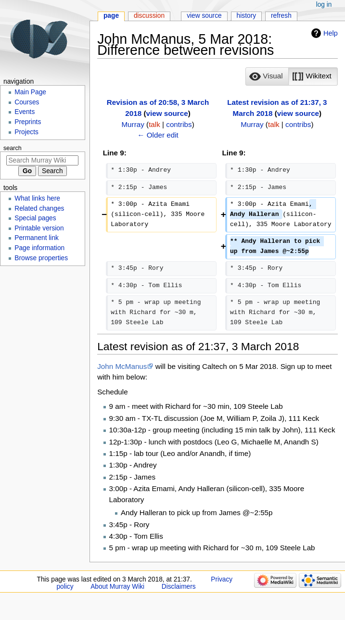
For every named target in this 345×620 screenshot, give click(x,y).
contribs (179, 124)
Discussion (149, 15)
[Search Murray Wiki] (42, 160)
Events (24, 111)
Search (12, 148)
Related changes (39, 208)
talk (154, 124)
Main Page (30, 92)
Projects (26, 132)
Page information (39, 248)
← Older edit (158, 135)
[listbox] (291, 76)
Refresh (281, 15)
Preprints (27, 122)
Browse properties (41, 258)
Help (330, 33)
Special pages (35, 218)
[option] (266, 76)
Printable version (39, 228)
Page (111, 15)
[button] (267, 76)
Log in (324, 4)
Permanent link (36, 237)
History (246, 15)
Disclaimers (179, 586)
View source (204, 15)
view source (167, 113)
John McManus (122, 366)
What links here (37, 198)
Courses (26, 102)
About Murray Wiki (117, 586)
